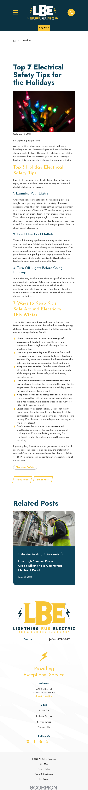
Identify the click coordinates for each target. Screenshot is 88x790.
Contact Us (44, 727)
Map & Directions (44, 696)
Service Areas (44, 722)
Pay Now (44, 28)
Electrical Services (44, 716)
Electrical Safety (25, 467)
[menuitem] (44, 764)
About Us (44, 710)
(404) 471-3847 (59, 639)
